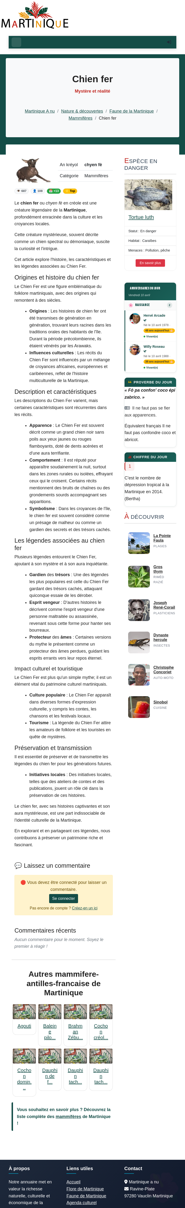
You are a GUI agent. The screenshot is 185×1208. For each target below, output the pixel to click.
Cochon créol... (101, 1031)
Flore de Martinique (85, 1189)
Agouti (24, 1026)
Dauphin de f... (49, 1076)
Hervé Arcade (154, 315)
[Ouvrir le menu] (16, 42)
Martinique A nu (40, 111)
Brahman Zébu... (75, 1031)
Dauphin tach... (75, 1076)
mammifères (68, 1116)
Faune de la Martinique (131, 111)
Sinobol (160, 702)
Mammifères (80, 118)
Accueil (73, 1182)
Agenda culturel (81, 1202)
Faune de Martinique (86, 1196)
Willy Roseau (154, 346)
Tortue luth (141, 217)
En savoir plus (150, 263)
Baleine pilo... (50, 1031)
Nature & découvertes (82, 111)
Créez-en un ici (85, 908)
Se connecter (63, 898)
